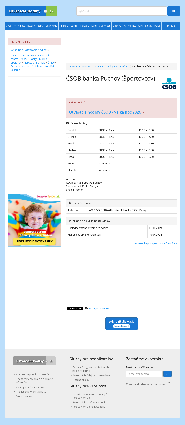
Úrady (51, 62)
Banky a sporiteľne (117, 66)
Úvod (9, 25)
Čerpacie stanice (20, 66)
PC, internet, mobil (133, 25)
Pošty (23, 59)
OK (174, 11)
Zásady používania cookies (31, 387)
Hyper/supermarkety (23, 55)
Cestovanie (51, 25)
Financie (99, 66)
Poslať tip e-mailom (99, 308)
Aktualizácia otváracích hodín (89, 402)
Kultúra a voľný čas (100, 25)
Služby (148, 25)
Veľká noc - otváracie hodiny (29, 50)
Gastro (74, 25)
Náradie (40, 62)
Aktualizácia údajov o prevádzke (91, 375)
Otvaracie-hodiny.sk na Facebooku (148, 384)
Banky (33, 59)
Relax (157, 25)
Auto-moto (19, 25)
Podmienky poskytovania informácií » (155, 243)
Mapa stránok (24, 396)
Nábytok (29, 62)
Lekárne (15, 69)
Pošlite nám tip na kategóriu (88, 406)
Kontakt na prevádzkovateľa (32, 374)
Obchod (117, 25)
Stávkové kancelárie (43, 66)
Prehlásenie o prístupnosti (31, 391)
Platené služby (80, 379)
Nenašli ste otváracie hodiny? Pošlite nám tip (89, 395)
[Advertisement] (121, 47)
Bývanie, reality (35, 25)
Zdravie (171, 25)
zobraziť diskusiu (121, 323)
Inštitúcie (84, 25)
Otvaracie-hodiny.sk (80, 66)
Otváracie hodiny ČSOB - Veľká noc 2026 (105, 112)
